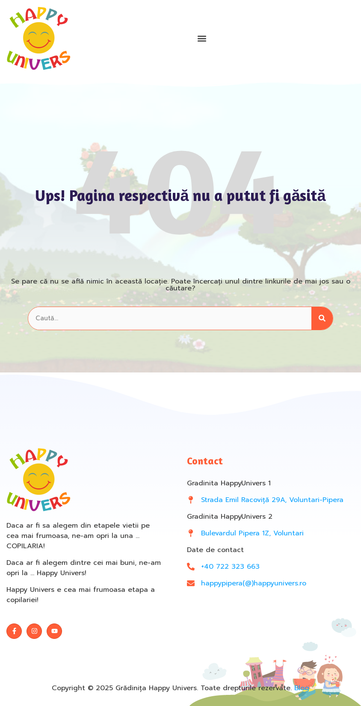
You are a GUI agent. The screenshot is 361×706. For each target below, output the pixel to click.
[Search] (322, 318)
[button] (202, 39)
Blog (301, 688)
